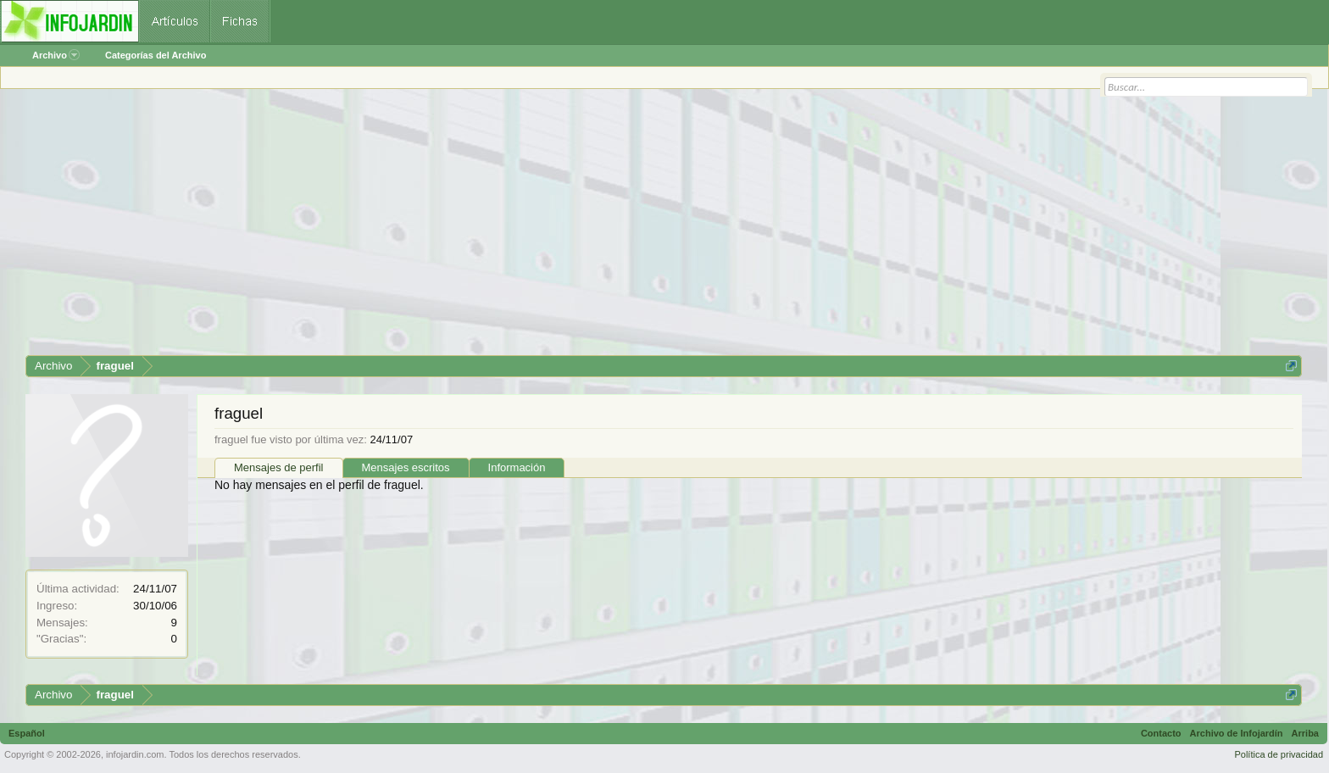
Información (517, 467)
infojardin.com (135, 754)
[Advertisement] (534, 228)
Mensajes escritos (406, 467)
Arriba (1305, 733)
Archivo (56, 55)
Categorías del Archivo (155, 55)
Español (26, 733)
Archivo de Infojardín (1236, 733)
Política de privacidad (1278, 754)
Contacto (1161, 733)
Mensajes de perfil (279, 467)
